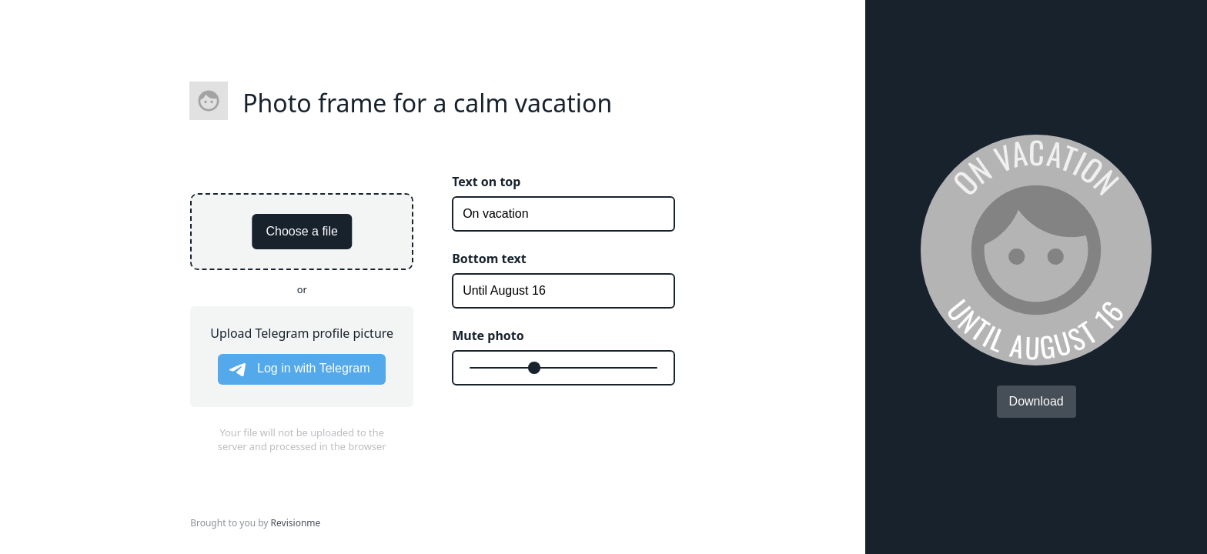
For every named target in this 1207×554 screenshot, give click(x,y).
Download (1036, 401)
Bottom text (489, 258)
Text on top (486, 181)
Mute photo (488, 335)
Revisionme (296, 522)
